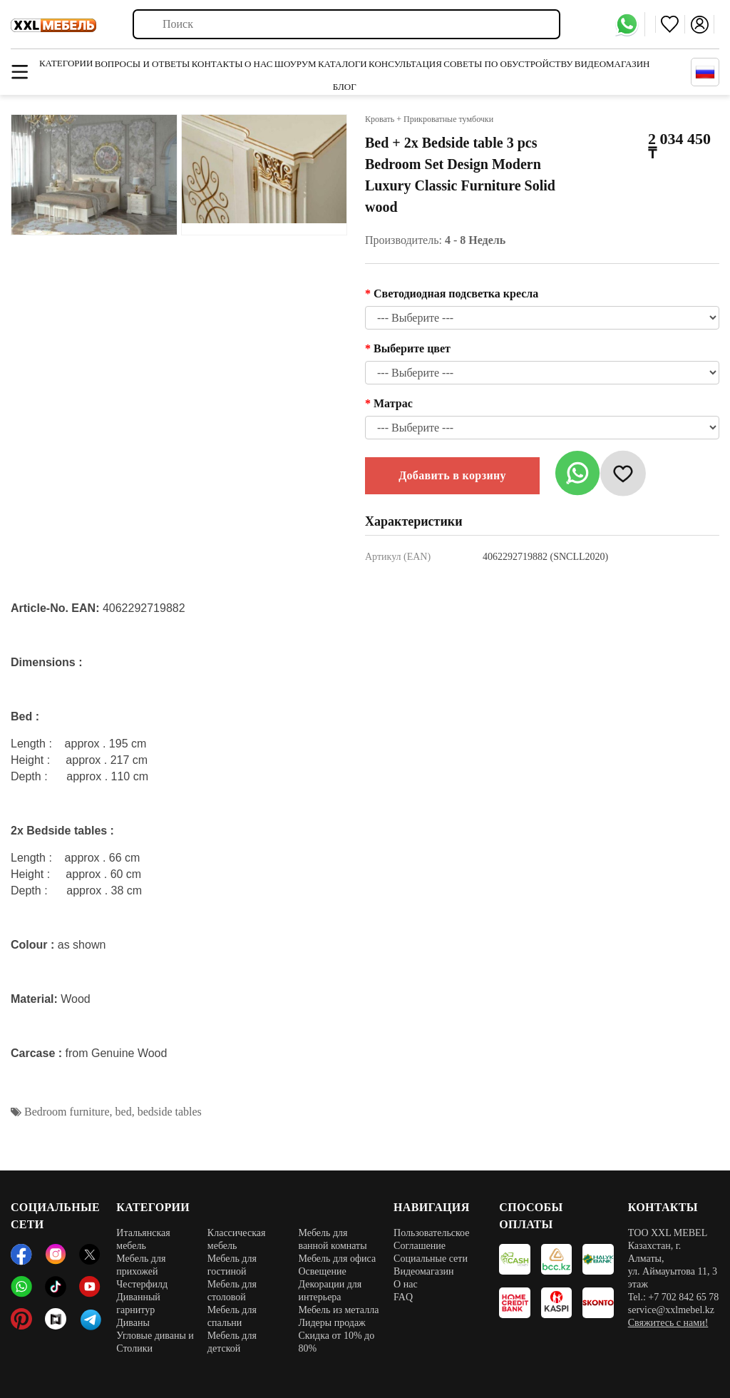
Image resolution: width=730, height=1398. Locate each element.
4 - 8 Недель (475, 240)
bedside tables (170, 1112)
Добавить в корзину (452, 475)
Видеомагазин (612, 63)
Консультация (405, 63)
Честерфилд (142, 1284)
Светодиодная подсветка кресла (456, 293)
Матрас (393, 403)
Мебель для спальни (232, 1316)
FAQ (403, 1297)
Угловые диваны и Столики (155, 1342)
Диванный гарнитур (138, 1303)
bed (123, 1112)
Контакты (217, 63)
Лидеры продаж (331, 1322)
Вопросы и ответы (142, 63)
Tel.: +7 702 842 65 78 (673, 1297)
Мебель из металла (338, 1310)
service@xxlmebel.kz (671, 1310)
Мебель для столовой (232, 1290)
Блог (344, 86)
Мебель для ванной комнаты (332, 1239)
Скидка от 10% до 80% (336, 1342)
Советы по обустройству (507, 63)
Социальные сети (431, 1258)
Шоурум (295, 63)
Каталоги (342, 63)
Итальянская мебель (143, 1239)
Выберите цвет (412, 348)
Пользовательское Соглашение (431, 1239)
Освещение (322, 1271)
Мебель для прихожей (140, 1265)
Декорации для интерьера (329, 1290)
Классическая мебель (236, 1239)
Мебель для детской (232, 1342)
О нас (258, 63)
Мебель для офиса (337, 1258)
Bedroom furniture (67, 1112)
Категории (66, 63)
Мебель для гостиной (232, 1265)
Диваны (133, 1322)
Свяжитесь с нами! (668, 1322)
